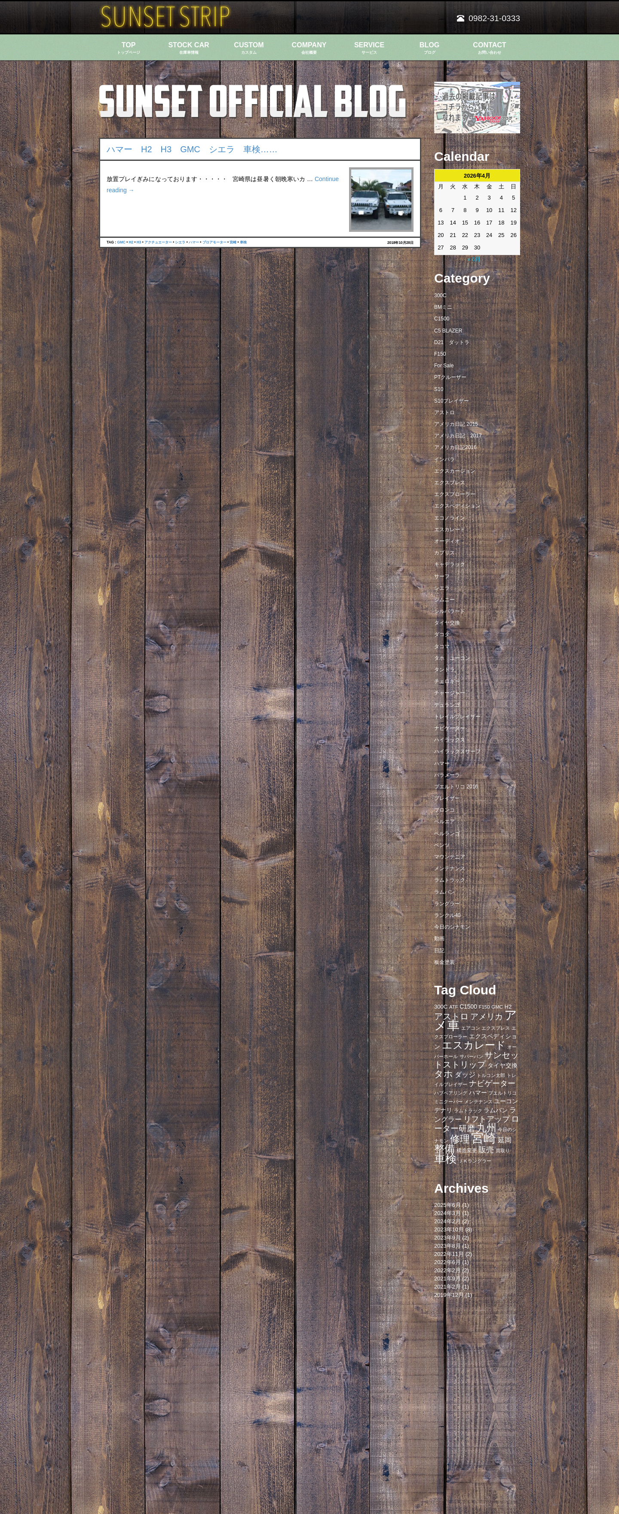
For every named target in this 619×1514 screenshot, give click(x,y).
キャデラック (449, 564)
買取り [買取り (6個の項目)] (503, 1150)
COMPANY (309, 48)
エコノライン (449, 518)
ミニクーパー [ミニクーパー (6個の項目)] (448, 1101)
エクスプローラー (454, 494)
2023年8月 (447, 1246)
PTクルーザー (450, 377)
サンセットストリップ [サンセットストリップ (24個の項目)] (476, 1059)
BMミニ (443, 307)
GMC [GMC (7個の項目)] (497, 1006)
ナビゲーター (449, 728)
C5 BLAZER (448, 331)
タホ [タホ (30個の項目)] (443, 1074)
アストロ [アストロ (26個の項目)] (451, 1016)
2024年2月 (447, 1221)
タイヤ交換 (447, 623)
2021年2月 (447, 1286)
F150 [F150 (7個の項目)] (484, 1006)
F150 (440, 354)
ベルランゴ (447, 834)
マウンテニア (449, 857)
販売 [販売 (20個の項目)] (486, 1149)
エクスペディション (457, 506)
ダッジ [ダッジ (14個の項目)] (465, 1074)
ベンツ (442, 845)
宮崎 (233, 242)
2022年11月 (449, 1254)
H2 (131, 242)
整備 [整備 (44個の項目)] (444, 1148)
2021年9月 (447, 1278)
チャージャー (449, 693)
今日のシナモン (452, 927)
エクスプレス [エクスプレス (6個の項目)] (495, 1028)
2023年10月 (449, 1229)
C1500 (441, 319)
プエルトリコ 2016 (456, 787)
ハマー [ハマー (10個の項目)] (478, 1092)
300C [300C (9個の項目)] (440, 1006)
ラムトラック (449, 880)
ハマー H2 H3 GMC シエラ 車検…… (192, 149)
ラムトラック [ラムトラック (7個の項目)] (468, 1110)
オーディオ (447, 541)
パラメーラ (447, 775)
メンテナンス (449, 868)
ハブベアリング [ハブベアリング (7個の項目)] (450, 1092)
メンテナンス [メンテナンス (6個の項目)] (478, 1101)
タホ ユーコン (452, 658)
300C (440, 295)
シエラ (180, 242)
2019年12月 (449, 1295)
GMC (121, 242)
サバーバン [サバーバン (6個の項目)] (471, 1056)
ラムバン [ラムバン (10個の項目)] (496, 1110)
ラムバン (444, 892)
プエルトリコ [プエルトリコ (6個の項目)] (502, 1092)
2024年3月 (447, 1213)
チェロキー (447, 681)
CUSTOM (249, 48)
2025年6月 (447, 1205)
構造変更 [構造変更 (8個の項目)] (467, 1151)
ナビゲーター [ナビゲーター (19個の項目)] (492, 1083)
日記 (439, 951)
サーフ (442, 576)
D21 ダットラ (451, 342)
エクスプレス (449, 483)
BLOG (429, 48)
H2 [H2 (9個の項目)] (508, 1006)
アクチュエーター (158, 242)
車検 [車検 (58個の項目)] (445, 1159)
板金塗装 (444, 962)
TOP (128, 48)
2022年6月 (447, 1262)
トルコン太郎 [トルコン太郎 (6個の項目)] (491, 1075)
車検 (243, 242)
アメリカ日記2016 (455, 447)
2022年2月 (447, 1270)
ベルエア (444, 822)
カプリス (444, 553)
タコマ (442, 646)
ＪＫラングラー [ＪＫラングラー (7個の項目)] (474, 1160)
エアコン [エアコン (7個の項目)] (470, 1028)
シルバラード (449, 611)
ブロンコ (444, 810)
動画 (439, 938)
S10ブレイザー (451, 401)
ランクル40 (447, 915)
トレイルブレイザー (457, 717)
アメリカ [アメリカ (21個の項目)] (486, 1016)
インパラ (444, 459)
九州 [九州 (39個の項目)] (486, 1127)
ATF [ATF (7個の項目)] (453, 1006)
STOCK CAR (188, 48)
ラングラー (447, 904)
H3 (139, 242)
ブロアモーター (214, 242)
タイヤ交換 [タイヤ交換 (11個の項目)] (502, 1065)
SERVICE (369, 48)
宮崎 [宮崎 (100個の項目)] (483, 1138)
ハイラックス (449, 740)
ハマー (194, 242)
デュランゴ (447, 705)
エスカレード (449, 529)
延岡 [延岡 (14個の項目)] (505, 1140)
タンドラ (444, 670)
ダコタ (442, 634)
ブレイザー (447, 798)
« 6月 (474, 259)
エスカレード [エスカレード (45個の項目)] (474, 1045)
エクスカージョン (454, 471)
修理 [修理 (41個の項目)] (460, 1139)
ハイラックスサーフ (457, 751)
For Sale (444, 366)
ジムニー (444, 600)
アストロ (444, 412)
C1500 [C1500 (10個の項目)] (468, 1006)
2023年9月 (447, 1237)
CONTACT (489, 48)
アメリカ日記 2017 (458, 436)
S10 (438, 389)
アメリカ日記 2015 (456, 424)
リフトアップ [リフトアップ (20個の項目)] (486, 1118)
